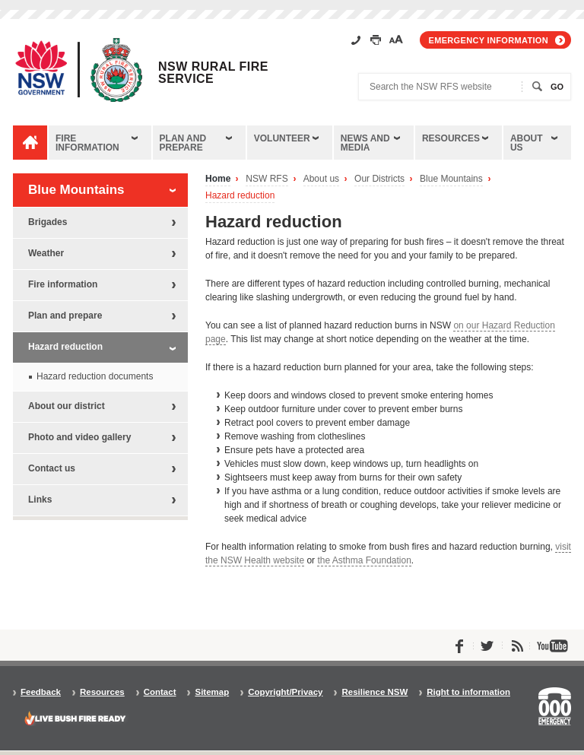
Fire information (87, 143)
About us (526, 143)
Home (217, 179)
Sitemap (212, 692)
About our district (66, 406)
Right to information (468, 692)
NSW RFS (266, 179)
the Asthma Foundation (364, 560)
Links (40, 499)
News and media (365, 143)
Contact (160, 692)
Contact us (51, 468)
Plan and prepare (183, 143)
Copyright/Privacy (285, 692)
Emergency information (488, 40)
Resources (451, 138)
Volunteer (282, 138)
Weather (46, 253)
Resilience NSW (374, 692)
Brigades (47, 222)
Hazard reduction (240, 196)
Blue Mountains (451, 179)
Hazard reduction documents (94, 376)
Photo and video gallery (79, 437)
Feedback (41, 692)
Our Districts (379, 179)
